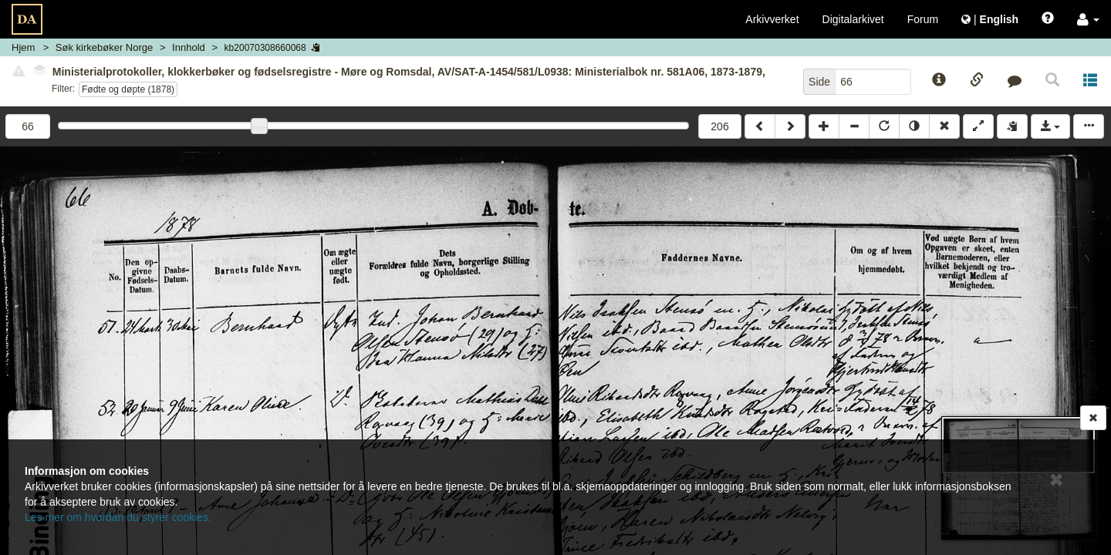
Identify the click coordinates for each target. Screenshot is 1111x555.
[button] (1088, 19)
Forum (922, 19)
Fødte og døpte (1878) (128, 89)
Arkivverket (772, 19)
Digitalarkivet (853, 19)
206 (719, 126)
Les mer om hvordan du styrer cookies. (118, 517)
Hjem (23, 47)
